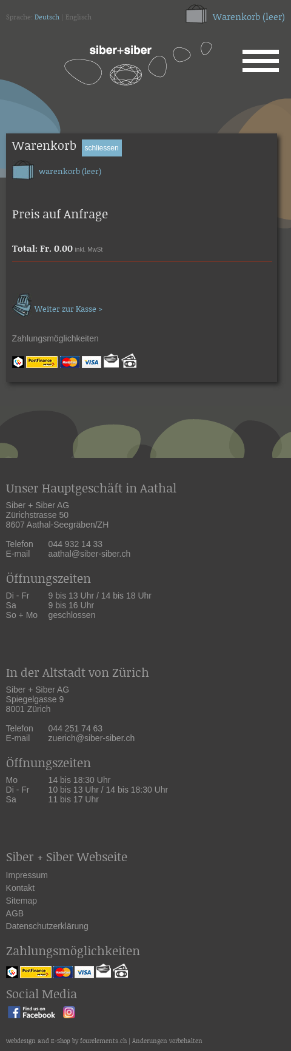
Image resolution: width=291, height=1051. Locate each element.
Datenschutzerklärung (47, 926)
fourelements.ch (103, 1041)
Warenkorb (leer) (249, 17)
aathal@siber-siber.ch (89, 554)
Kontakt (20, 888)
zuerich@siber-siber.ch (91, 738)
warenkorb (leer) (56, 168)
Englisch (78, 17)
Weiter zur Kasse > (57, 303)
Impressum (27, 875)
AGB (15, 913)
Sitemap (21, 900)
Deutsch (47, 17)
